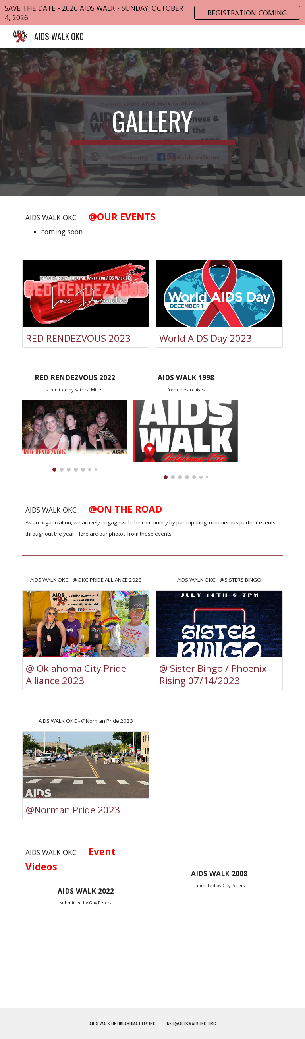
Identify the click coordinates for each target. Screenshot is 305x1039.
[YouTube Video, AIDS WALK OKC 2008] (219, 939)
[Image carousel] (74, 435)
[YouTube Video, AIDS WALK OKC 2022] (85, 955)
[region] (152, 12)
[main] (152, 122)
